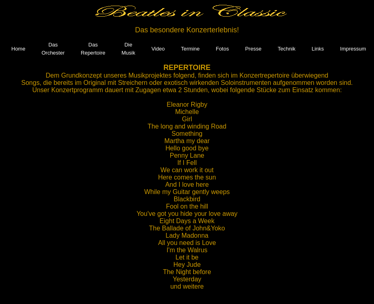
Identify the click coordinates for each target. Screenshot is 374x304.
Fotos (222, 49)
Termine (190, 49)
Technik (287, 49)
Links (318, 49)
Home (18, 49)
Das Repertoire (93, 49)
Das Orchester (53, 49)
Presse (253, 49)
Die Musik (128, 49)
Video (158, 49)
